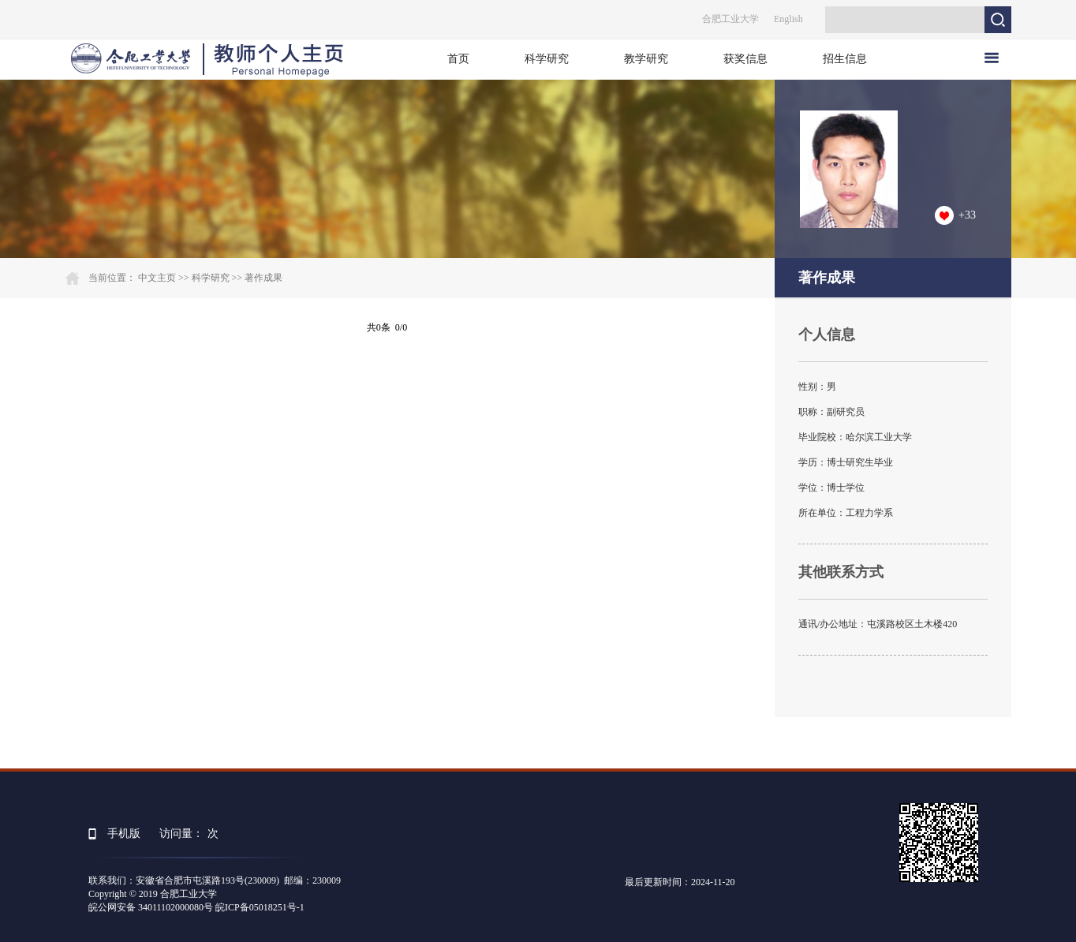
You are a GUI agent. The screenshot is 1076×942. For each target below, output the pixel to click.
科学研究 (547, 59)
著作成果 (263, 277)
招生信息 (845, 59)
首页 (458, 59)
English (788, 18)
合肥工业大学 (730, 18)
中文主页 (157, 277)
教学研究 (646, 59)
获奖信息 (745, 59)
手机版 (123, 833)
